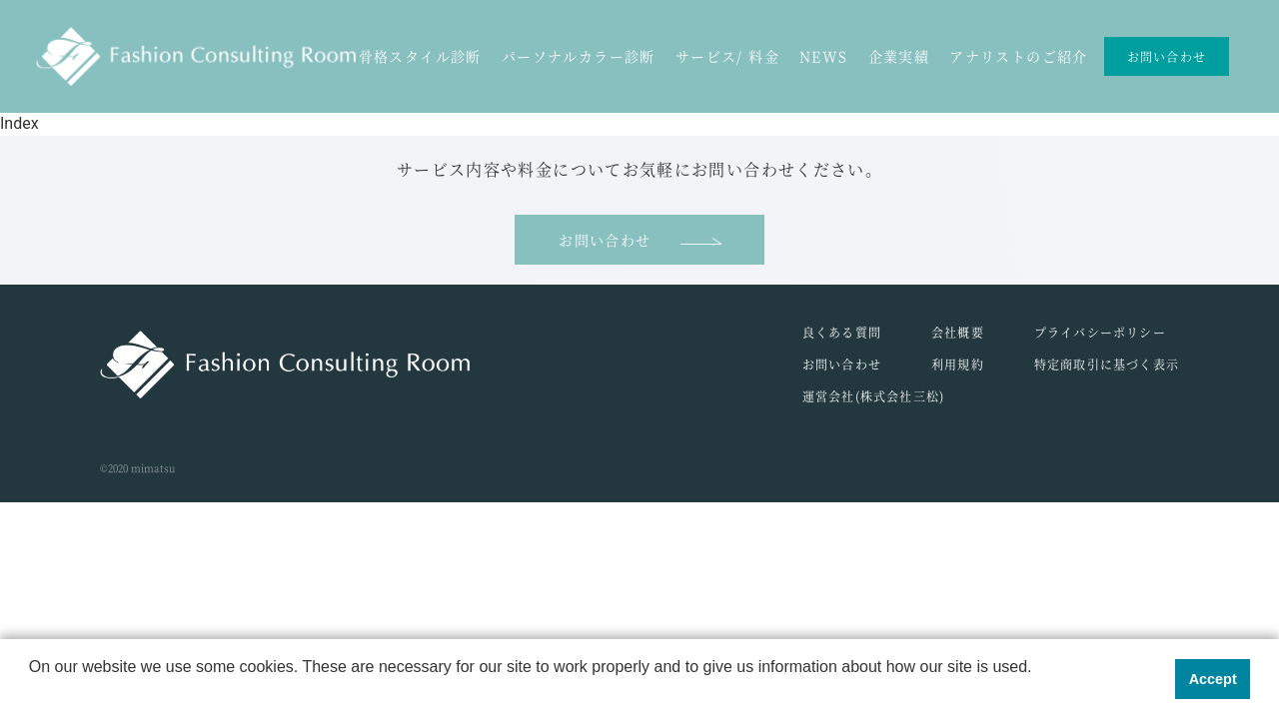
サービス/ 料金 (727, 56)
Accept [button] (1213, 679)
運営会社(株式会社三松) (873, 395)
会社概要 (957, 332)
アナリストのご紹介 (1018, 56)
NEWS (823, 56)
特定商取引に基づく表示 (1106, 364)
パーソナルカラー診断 (578, 56)
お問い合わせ (1166, 56)
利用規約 (957, 364)
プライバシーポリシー (1100, 332)
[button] (32, 693)
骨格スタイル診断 (420, 56)
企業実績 (899, 56)
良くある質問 (841, 332)
